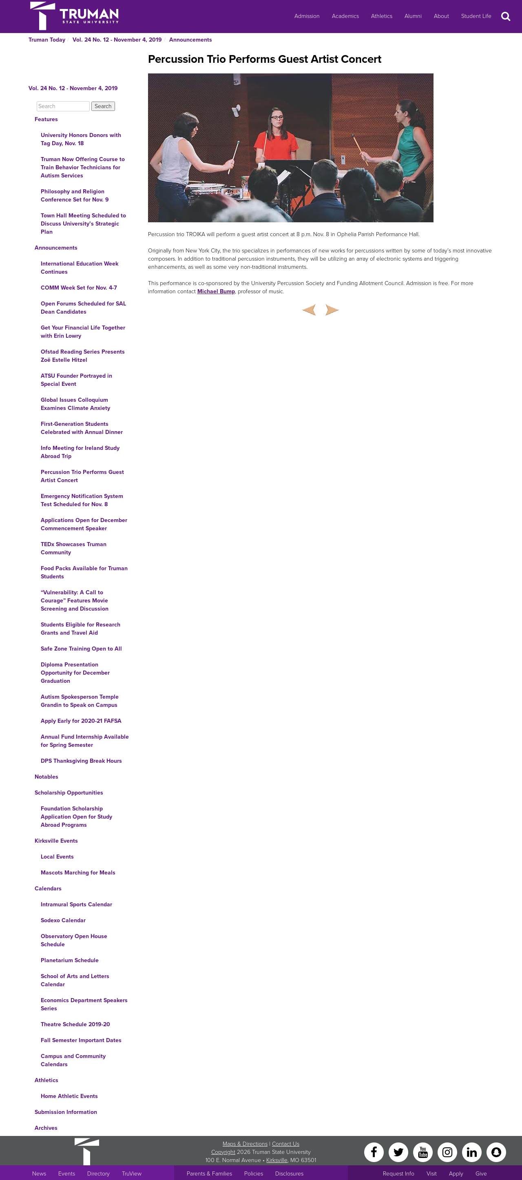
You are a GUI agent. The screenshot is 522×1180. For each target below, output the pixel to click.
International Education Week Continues (79, 267)
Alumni (413, 16)
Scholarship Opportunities (69, 792)
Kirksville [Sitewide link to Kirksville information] (277, 1160)
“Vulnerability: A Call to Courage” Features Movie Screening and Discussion (74, 600)
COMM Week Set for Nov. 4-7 (79, 287)
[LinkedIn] (472, 1151)
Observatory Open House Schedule (74, 940)
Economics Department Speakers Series (84, 1004)
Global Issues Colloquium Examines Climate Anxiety (75, 404)
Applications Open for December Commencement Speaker (84, 524)
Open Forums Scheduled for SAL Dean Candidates (83, 307)
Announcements (190, 39)
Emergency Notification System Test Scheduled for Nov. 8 (82, 500)
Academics (345, 16)
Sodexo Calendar (63, 920)
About (441, 16)
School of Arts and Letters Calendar (75, 980)
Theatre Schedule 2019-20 (75, 1024)
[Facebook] (375, 1151)
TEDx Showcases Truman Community (73, 548)
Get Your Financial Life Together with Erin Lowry (83, 331)
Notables (46, 776)
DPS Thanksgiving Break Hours (81, 760)
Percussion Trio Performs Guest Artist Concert (82, 476)
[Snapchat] (496, 1151)
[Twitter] (399, 1151)
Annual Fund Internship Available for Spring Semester (85, 740)
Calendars (48, 888)
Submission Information (66, 1112)
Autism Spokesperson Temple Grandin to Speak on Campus (80, 700)
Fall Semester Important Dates (81, 1040)
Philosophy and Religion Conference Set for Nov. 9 (75, 195)
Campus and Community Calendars (73, 1060)
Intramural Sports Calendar (76, 904)
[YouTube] (423, 1151)
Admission (307, 16)
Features (46, 119)
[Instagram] (448, 1151)
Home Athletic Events (69, 1096)
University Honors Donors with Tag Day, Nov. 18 (81, 139)
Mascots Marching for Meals (78, 872)
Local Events (57, 856)
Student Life (476, 16)
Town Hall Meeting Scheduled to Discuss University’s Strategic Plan (83, 223)
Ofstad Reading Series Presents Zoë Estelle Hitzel (83, 355)
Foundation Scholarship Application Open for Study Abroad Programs (76, 816)
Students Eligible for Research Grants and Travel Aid (80, 628)
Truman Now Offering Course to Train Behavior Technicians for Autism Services (83, 167)
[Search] (63, 106)
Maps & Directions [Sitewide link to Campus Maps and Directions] (245, 1143)
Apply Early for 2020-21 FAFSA (81, 720)
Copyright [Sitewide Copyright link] (223, 1152)
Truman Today (47, 39)
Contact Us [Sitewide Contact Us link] (285, 1143)
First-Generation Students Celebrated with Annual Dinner (82, 428)
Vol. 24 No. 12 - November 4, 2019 (117, 39)
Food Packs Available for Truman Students (84, 572)
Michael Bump (216, 291)
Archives (46, 1128)
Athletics (381, 16)
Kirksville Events (56, 840)
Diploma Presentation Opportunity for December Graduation (75, 672)
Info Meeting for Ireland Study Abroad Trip (80, 452)
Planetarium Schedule (70, 960)
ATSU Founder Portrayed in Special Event (76, 379)
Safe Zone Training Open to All (81, 648)
